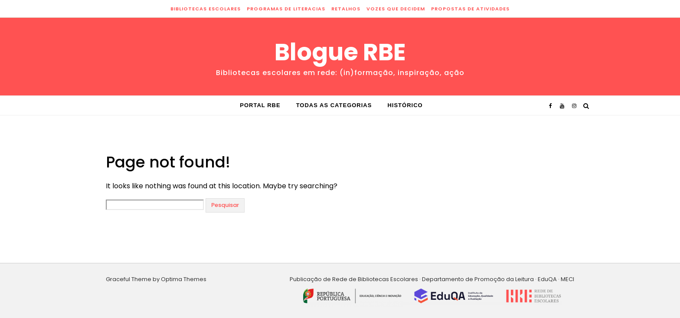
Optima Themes (183, 279)
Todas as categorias (334, 105)
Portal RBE (260, 105)
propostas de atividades (470, 8)
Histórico (404, 105)
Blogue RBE (340, 52)
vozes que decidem (395, 8)
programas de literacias (286, 8)
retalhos (345, 8)
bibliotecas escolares (205, 8)
